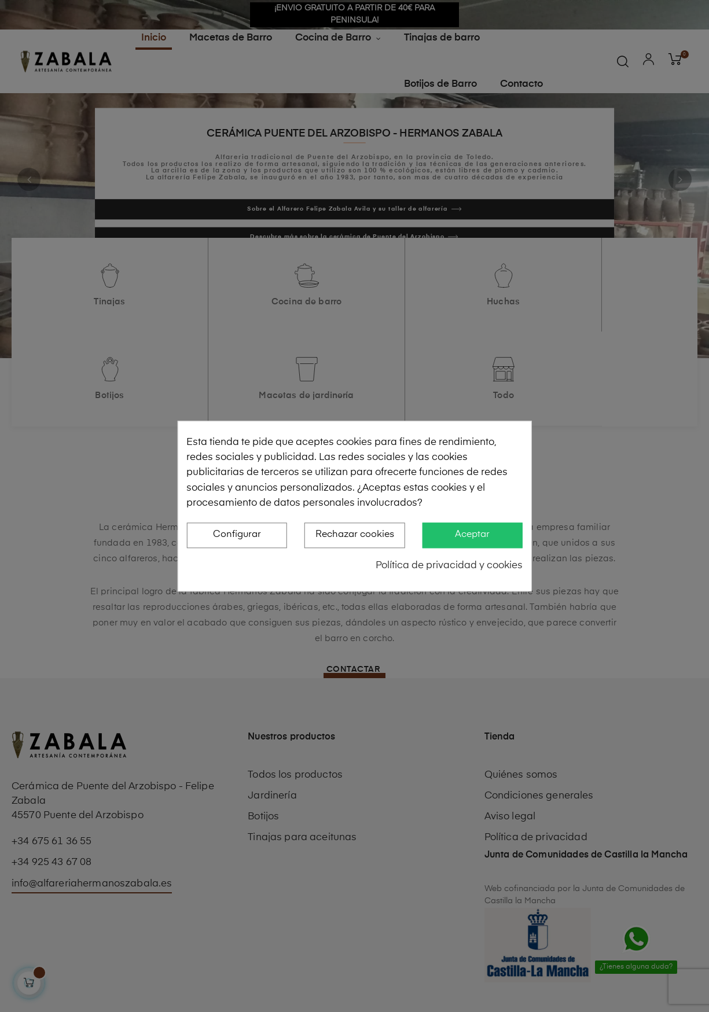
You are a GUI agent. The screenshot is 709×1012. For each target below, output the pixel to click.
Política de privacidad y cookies (449, 566)
